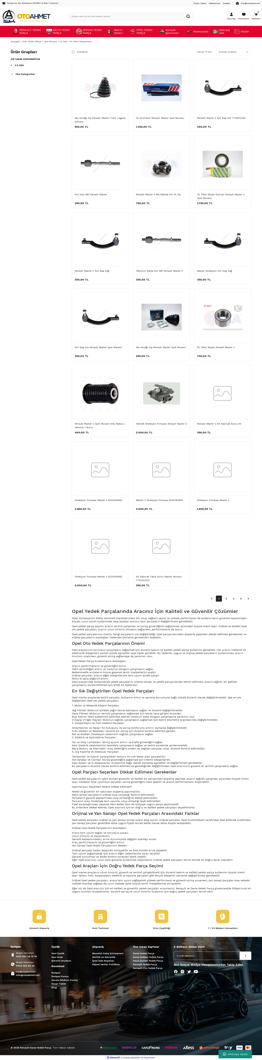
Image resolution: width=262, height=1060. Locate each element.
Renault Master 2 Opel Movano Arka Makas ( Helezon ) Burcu (100, 425)
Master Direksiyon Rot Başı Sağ (214, 271)
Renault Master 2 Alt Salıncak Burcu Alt (219, 423)
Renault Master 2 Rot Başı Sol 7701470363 (221, 118)
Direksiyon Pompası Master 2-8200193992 (98, 500)
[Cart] (256, 16)
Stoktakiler (82, 52)
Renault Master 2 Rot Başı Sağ (92, 271)
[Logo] (26, 16)
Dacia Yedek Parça (143, 953)
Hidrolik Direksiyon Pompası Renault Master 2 (161, 423)
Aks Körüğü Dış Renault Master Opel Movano (161, 347)
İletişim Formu (60, 976)
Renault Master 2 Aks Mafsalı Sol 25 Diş (158, 194)
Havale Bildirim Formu (64, 980)
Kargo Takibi (58, 983)
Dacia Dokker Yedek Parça (148, 957)
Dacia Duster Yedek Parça (148, 960)
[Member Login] (231, 16)
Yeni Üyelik (57, 953)
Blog (54, 987)
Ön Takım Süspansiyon (81, 41)
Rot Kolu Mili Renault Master (91, 194)
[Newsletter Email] (212, 956)
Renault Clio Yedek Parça (147, 968)
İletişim (55, 972)
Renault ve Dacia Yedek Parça (195, 888)
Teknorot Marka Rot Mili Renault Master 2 (159, 271)
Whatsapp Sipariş (235, 1054)
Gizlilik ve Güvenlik (103, 957)
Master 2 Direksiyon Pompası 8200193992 (159, 500)
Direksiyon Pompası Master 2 (213, 500)
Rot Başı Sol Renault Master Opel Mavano (98, 347)
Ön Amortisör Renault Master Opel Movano (160, 118)
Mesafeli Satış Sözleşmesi (107, 953)
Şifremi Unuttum (61, 960)
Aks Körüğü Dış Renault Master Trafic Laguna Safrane (100, 120)
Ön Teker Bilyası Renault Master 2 (216, 347)
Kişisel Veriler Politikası (106, 964)
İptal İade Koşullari (103, 960)
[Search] (131, 16)
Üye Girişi (57, 957)
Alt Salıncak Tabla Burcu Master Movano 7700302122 (159, 578)
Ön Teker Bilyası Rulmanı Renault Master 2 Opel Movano (220, 196)
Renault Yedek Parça (145, 964)
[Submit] (245, 956)
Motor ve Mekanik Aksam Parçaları (97, 705)
